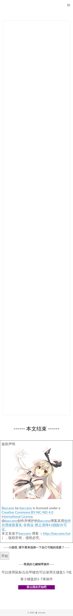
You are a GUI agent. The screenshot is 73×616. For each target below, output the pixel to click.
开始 (4, 556)
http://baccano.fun (56, 533)
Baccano (8, 508)
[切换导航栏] (69, 5)
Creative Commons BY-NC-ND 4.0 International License (27, 514)
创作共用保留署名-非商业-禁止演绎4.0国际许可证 (36, 525)
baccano (25, 508)
